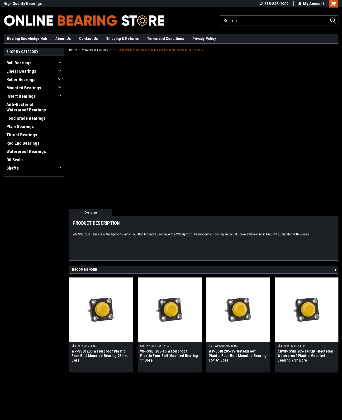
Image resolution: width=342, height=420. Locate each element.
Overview (90, 212)
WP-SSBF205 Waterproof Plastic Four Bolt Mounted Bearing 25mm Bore (99, 356)
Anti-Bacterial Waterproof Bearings (26, 107)
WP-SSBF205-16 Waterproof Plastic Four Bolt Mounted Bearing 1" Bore (169, 356)
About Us (63, 38)
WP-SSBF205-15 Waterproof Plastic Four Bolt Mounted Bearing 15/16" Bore (237, 356)
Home (73, 49)
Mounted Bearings (23, 88)
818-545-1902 (274, 3)
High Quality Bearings (23, 3)
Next (336, 270)
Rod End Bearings (22, 143)
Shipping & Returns (122, 38)
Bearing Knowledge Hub (27, 38)
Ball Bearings (18, 63)
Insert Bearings (21, 96)
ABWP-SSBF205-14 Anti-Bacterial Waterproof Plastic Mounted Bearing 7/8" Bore (305, 356)
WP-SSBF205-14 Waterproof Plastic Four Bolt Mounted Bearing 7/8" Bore (158, 49)
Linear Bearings (21, 71)
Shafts (12, 168)
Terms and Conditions (165, 38)
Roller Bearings (20, 79)
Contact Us (88, 38)
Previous (332, 270)
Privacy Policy (204, 38)
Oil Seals (14, 159)
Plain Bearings (20, 126)
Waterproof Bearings (26, 151)
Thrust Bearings (21, 135)
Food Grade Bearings (26, 118)
